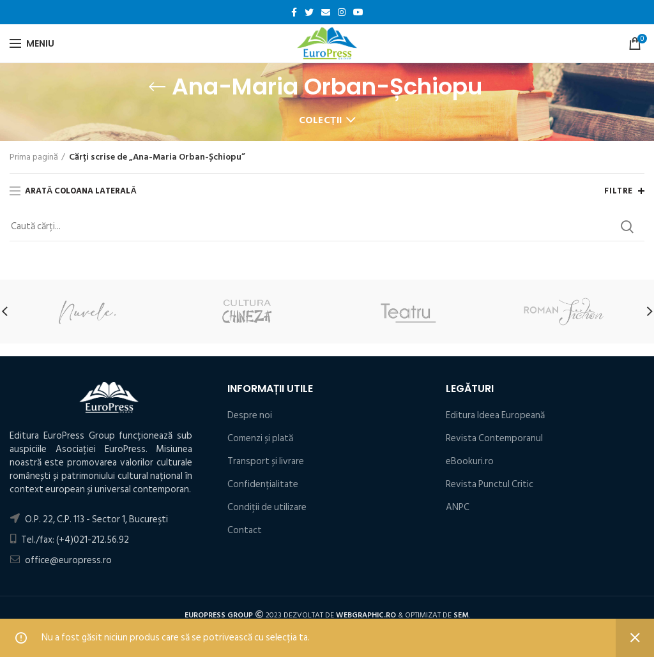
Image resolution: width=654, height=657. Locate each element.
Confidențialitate (262, 484)
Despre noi (249, 415)
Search (627, 226)
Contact (244, 530)
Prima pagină (34, 157)
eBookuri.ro (470, 461)
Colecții (320, 120)
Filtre (618, 191)
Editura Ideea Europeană (495, 415)
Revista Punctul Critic (489, 484)
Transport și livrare (265, 461)
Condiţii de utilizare (267, 507)
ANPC (457, 507)
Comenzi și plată (260, 438)
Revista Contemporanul (494, 438)
